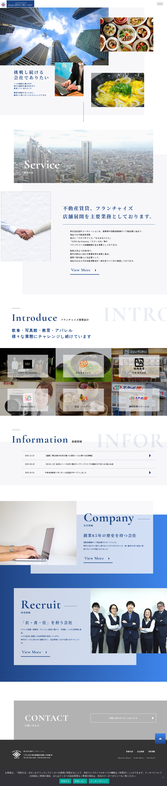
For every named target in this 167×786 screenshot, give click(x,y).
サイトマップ (151, 758)
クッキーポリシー (139, 758)
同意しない (80, 781)
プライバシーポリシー (124, 758)
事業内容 (129, 751)
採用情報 (151, 751)
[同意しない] (163, 777)
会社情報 (140, 751)
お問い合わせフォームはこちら (123, 718)
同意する (65, 781)
